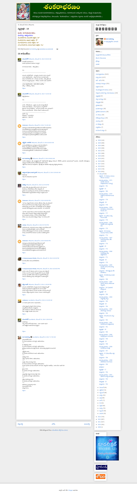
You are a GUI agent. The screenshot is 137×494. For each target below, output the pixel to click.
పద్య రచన (98, 77)
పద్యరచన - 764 (103, 306)
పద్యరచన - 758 (103, 344)
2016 (99, 166)
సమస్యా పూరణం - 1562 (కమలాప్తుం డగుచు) (105, 309)
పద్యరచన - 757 (103, 351)
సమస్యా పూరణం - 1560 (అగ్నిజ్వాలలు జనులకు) (106, 335)
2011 (99, 422)
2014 (99, 171)
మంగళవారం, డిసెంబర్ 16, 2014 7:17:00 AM (44, 337)
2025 (99, 143)
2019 (99, 158)
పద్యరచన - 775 (103, 228)
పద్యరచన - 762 (103, 320)
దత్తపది (98, 86)
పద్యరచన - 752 (103, 384)
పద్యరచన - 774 (103, 235)
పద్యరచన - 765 (103, 301)
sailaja (24, 225)
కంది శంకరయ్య (26, 158)
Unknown (25, 125)
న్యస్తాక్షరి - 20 (102, 246)
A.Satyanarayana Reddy (29, 258)
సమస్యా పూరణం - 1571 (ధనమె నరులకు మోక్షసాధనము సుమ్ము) (106, 181)
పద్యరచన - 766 (103, 294)
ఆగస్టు (101, 395)
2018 (99, 161)
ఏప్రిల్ (101, 405)
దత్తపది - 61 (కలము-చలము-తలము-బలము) (107, 176)
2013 (99, 416)
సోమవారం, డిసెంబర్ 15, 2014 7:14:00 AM (40, 94)
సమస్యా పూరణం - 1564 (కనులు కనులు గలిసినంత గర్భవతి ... (106, 283)
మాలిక (97, 64)
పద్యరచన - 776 (103, 220)
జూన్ (100, 400)
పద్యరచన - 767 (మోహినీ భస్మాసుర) (106, 288)
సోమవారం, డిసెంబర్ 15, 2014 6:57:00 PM (38, 225)
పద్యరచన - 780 (103, 191)
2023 (99, 148)
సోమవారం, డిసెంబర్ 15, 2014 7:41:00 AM (40, 125)
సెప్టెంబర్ (101, 392)
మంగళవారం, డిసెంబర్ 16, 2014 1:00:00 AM (40, 319)
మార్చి (101, 408)
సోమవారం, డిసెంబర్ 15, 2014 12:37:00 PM (37, 184)
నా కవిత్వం (99, 124)
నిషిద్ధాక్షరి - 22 (103, 381)
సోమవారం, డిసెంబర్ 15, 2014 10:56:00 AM (49, 172)
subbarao (25, 300)
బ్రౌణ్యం (98, 61)
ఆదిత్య (24, 184)
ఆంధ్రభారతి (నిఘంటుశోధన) (103, 55)
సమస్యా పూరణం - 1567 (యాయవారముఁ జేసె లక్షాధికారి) (105, 239)
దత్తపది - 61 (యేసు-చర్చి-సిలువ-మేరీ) (106, 216)
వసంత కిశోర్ (25, 59)
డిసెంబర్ (101, 174)
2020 (99, 156)
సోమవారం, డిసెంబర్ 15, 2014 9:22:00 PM (48, 258)
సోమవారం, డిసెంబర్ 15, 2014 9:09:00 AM (44, 158)
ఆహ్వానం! (101, 367)
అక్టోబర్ (101, 390)
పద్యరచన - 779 (103, 199)
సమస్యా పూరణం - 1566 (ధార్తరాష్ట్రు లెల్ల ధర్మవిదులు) (105, 253)
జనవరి (101, 413)
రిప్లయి (24, 88)
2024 (99, 145)
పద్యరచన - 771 (103, 257)
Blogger (70, 490)
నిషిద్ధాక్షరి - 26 (103, 202)
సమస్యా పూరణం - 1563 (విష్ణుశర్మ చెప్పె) (105, 297)
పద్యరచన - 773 (103, 243)
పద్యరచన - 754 (103, 372)
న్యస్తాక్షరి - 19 (102, 292)
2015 (99, 169)
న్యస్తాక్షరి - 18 (102, 329)
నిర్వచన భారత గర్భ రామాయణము (105, 93)
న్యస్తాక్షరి (98, 96)
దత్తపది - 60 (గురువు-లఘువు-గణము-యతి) (106, 231)
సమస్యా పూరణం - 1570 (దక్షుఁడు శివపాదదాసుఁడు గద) (106, 195)
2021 (99, 153)
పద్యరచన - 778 (103, 205)
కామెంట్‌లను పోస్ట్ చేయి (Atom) (60, 430)
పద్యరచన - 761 (103, 327)
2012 (99, 419)
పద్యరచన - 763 (103, 313)
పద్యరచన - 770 (103, 262)
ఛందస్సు (98, 121)
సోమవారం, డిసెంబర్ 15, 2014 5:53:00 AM (40, 59)
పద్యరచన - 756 (103, 357)
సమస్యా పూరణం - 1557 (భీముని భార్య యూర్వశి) (106, 375)
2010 (99, 424)
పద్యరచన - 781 (103, 186)
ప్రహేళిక (98, 105)
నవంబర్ (101, 387)
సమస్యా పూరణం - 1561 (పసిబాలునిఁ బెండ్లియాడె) (106, 323)
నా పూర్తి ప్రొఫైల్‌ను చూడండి (111, 41)
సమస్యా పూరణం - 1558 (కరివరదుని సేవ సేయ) (105, 361)
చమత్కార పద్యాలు (101, 83)
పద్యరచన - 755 (103, 364)
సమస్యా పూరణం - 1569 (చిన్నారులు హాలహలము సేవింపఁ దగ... (106, 209)
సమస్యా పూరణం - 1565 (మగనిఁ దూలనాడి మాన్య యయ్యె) (106, 266)
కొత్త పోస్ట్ (20, 424)
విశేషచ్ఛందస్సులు (100, 118)
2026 (99, 140)
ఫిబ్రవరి (101, 411)
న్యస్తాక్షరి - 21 (102, 188)
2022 (99, 150)
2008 (99, 427)
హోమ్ (53, 424)
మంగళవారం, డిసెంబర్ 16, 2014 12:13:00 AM (40, 300)
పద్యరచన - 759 (103, 339)
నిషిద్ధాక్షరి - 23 (103, 341)
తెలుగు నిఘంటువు (101, 58)
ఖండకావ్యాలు (99, 108)
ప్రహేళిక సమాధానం (101, 111)
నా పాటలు (98, 115)
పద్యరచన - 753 (103, 379)
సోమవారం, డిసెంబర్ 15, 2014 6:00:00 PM (40, 200)
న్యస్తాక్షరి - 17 (102, 369)
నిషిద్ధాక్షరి (98, 102)
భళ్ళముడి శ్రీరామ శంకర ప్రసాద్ (29, 172)
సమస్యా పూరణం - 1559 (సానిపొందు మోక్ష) (105, 347)
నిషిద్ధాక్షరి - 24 (103, 304)
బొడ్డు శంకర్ (25, 284)
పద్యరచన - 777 (103, 213)
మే (100, 403)
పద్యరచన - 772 (103, 249)
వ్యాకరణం (98, 127)
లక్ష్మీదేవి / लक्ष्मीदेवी (26, 142)
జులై (100, 398)
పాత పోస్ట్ (87, 424)
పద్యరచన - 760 (103, 332)
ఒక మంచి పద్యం (100, 130)
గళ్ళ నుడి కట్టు (99, 99)
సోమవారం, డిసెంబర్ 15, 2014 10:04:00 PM (48, 268)
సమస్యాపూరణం (100, 74)
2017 (99, 163)
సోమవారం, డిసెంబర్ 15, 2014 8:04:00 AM (43, 142)
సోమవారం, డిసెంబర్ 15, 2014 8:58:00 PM (40, 240)
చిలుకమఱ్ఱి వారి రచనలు (102, 90)
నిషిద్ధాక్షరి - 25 (103, 260)
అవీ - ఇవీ (98, 80)
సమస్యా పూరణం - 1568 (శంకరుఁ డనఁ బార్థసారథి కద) (106, 224)
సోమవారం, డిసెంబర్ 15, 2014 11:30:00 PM (40, 284)
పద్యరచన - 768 (103, 279)
